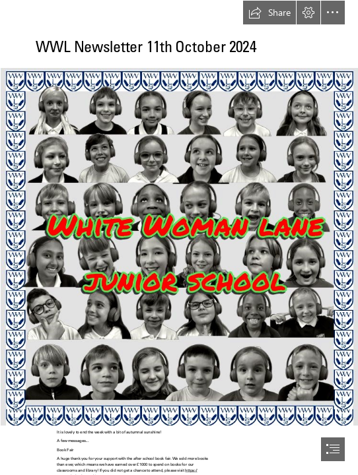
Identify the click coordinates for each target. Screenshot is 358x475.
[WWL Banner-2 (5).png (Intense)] (179, 246)
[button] (269, 12)
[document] (179, 237)
